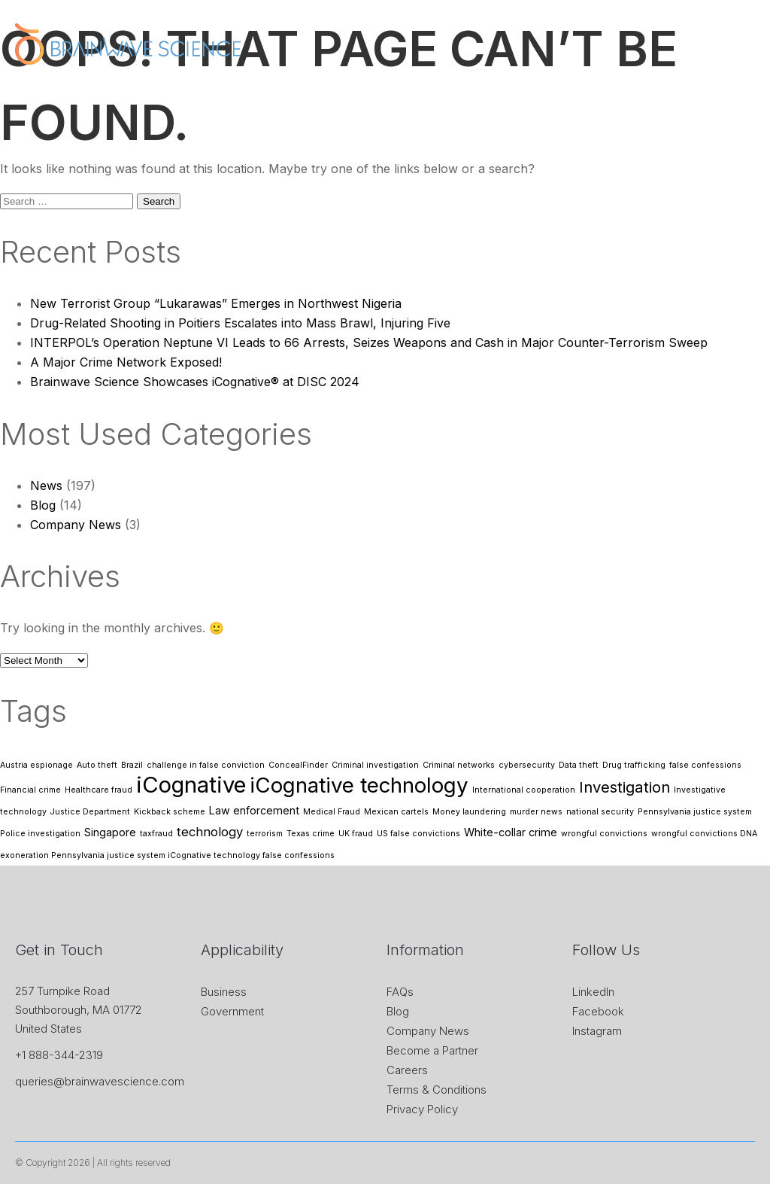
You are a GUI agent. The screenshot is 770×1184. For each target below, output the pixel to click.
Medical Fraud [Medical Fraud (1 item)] (331, 812)
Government (232, 1011)
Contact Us (714, 98)
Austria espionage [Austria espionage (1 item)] (36, 765)
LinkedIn (593, 992)
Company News (75, 524)
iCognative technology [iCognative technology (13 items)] (359, 785)
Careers (407, 1070)
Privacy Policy (422, 1109)
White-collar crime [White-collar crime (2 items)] (510, 832)
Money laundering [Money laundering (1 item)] (469, 812)
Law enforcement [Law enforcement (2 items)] (254, 810)
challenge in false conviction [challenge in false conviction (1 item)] (206, 765)
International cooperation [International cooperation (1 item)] (523, 790)
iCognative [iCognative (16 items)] (191, 785)
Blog (43, 505)
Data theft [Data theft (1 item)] (579, 765)
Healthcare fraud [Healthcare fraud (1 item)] (98, 790)
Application (458, 98)
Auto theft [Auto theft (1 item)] (97, 765)
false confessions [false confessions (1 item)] (705, 765)
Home (237, 98)
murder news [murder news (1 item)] (536, 812)
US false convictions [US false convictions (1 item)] (418, 834)
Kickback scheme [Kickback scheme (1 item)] (169, 812)
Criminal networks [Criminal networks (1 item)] (459, 765)
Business (224, 992)
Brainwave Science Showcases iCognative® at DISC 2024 (194, 381)
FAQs (400, 992)
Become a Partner (432, 1050)
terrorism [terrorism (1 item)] (265, 834)
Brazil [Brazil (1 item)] (132, 765)
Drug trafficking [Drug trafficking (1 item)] (633, 765)
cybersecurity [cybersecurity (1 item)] (527, 765)
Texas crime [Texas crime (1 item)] (310, 834)
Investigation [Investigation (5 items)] (624, 787)
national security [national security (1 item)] (600, 812)
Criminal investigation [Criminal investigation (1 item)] (375, 765)
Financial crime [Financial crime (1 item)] (30, 790)
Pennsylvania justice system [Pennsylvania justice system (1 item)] (695, 812)
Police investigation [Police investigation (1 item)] (40, 834)
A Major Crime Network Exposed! (126, 362)
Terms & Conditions (437, 1089)
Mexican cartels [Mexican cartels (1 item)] (396, 812)
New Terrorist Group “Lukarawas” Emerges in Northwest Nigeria (216, 303)
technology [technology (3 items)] (210, 831)
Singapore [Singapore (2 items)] (110, 832)
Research (637, 98)
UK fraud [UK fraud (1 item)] (355, 834)
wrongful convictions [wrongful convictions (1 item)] (604, 834)
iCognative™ (377, 98)
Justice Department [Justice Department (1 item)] (90, 812)
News (525, 98)
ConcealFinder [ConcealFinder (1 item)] (298, 765)
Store (576, 98)
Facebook (598, 1011)
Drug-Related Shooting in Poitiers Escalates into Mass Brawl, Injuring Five (240, 322)
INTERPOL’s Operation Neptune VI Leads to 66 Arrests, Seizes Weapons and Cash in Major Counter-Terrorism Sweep (369, 342)
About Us (300, 98)
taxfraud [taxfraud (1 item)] (156, 834)
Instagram (597, 1031)
